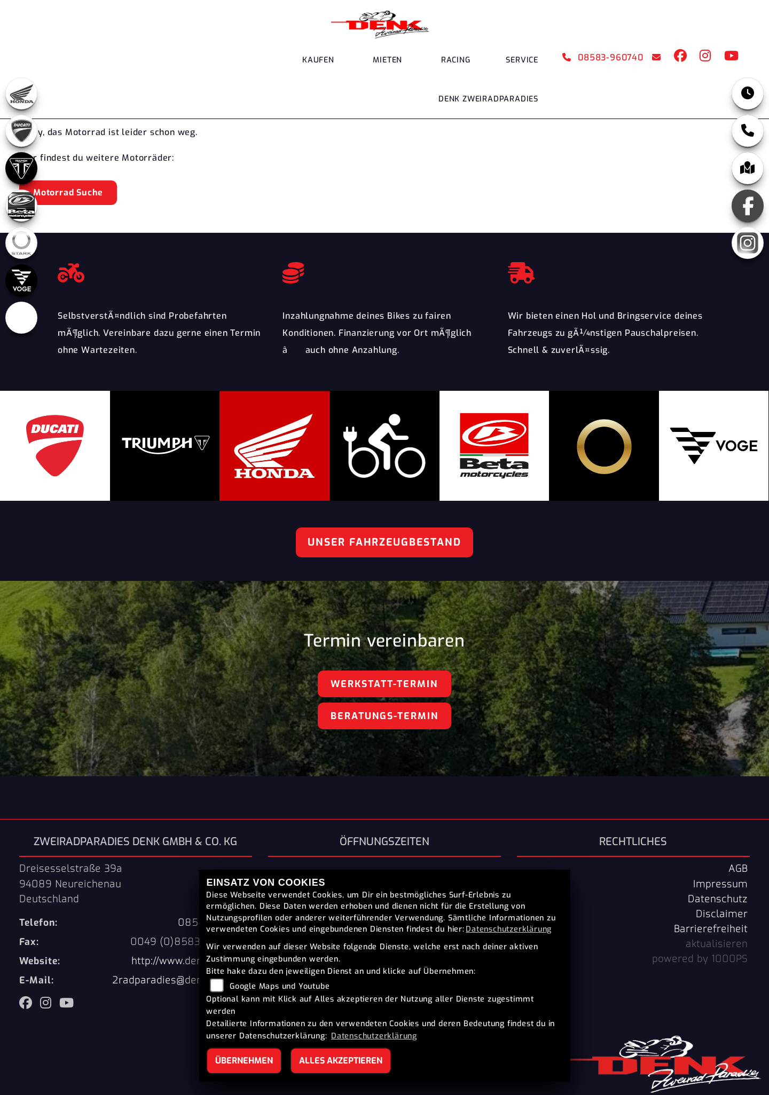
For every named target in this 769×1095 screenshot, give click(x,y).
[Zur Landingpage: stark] (21, 243)
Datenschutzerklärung (509, 929)
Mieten (387, 60)
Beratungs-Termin (384, 716)
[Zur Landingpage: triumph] (21, 168)
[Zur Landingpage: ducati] (21, 131)
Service (522, 60)
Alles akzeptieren (340, 1060)
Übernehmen (244, 1060)
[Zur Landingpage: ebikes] (21, 318)
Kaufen (318, 60)
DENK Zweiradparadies (488, 99)
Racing (455, 60)
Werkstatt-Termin (384, 684)
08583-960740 (603, 57)
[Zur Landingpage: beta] (21, 206)
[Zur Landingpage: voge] (21, 280)
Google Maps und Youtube (279, 986)
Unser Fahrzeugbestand (384, 542)
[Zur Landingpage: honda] (21, 93)
